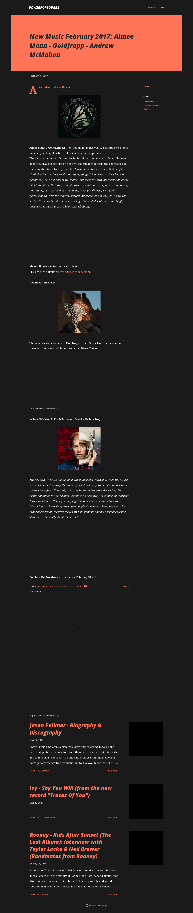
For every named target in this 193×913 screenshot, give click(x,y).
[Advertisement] (74, 680)
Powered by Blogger (96, 905)
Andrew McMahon (151, 105)
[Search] (151, 7)
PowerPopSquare (44, 7)
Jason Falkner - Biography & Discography (65, 729)
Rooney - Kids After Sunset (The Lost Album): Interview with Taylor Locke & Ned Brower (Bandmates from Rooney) (70, 845)
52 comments (45, 770)
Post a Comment (46, 817)
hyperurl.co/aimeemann (75, 271)
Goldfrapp (147, 109)
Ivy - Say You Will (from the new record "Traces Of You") (70, 791)
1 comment (44, 894)
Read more (113, 770)
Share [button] (146, 86)
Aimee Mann (148, 101)
